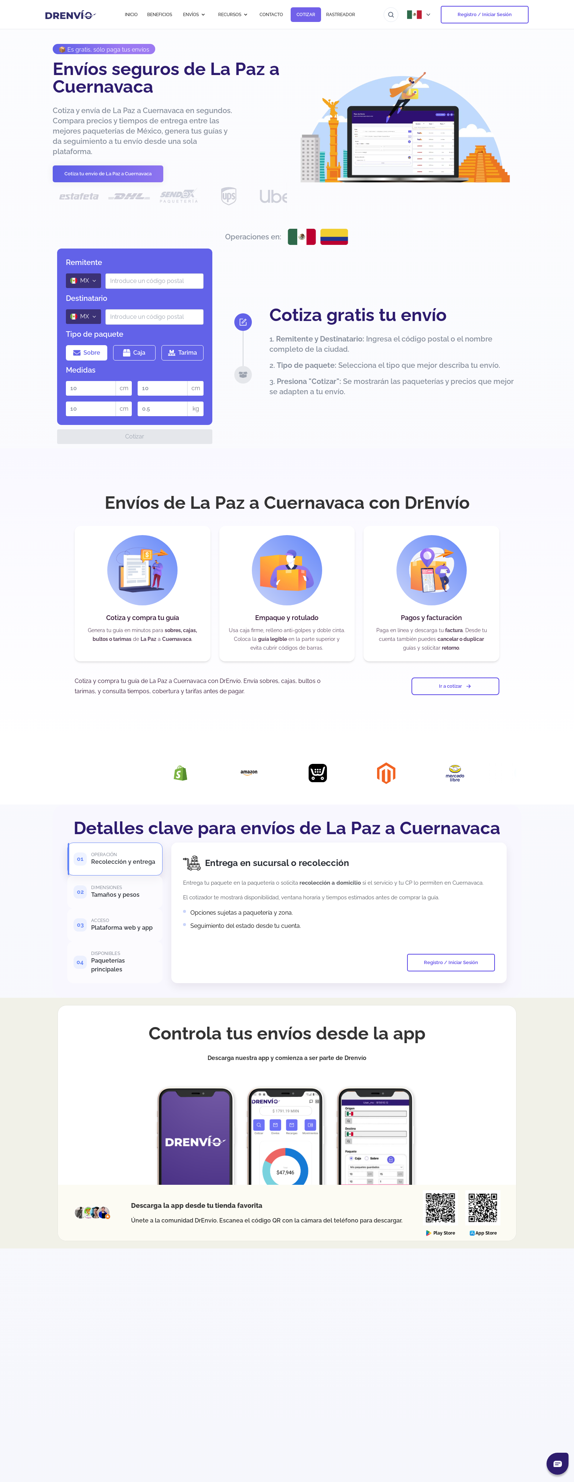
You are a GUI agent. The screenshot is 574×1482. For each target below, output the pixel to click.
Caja (134, 352)
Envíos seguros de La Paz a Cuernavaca (166, 77)
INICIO (131, 14)
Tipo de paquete (94, 334)
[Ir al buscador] (391, 14)
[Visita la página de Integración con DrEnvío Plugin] (126, 773)
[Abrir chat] (558, 1464)
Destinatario (86, 298)
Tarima (182, 352)
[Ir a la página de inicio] (70, 14)
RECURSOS (233, 15)
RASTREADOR (340, 14)
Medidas (81, 370)
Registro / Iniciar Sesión (485, 14)
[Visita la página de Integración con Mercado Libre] (469, 773)
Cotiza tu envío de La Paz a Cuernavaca (108, 173)
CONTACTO (271, 14)
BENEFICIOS (159, 14)
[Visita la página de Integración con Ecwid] (332, 773)
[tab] (115, 859)
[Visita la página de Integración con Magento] (400, 773)
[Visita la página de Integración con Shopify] (195, 773)
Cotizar (134, 436)
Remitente (84, 262)
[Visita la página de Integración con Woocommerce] (57, 773)
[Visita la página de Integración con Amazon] (263, 773)
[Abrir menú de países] (419, 14)
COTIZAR (306, 14)
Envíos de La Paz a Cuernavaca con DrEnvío (287, 502)
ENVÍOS (194, 15)
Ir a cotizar (455, 686)
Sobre (86, 352)
